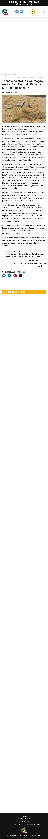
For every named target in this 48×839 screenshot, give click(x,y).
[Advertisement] (24, 43)
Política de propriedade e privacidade (24, 824)
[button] (4, 275)
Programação (24, 819)
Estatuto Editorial (24, 816)
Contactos (24, 821)
